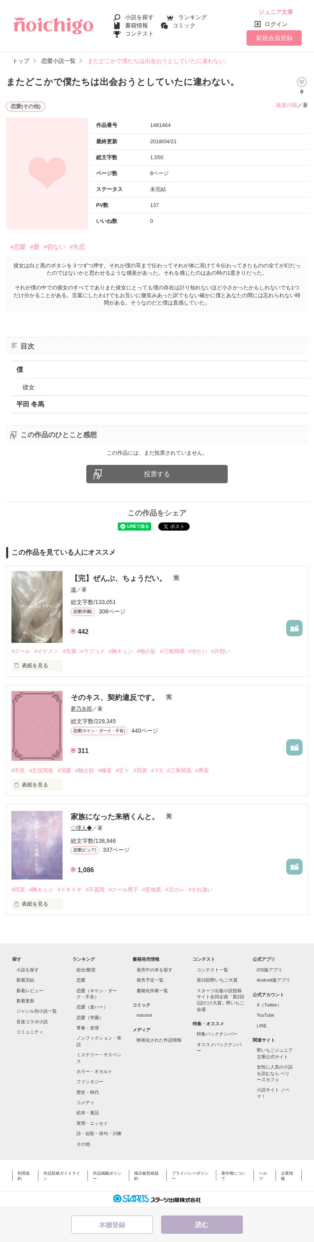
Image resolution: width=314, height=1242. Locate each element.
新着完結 (25, 980)
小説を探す (139, 17)
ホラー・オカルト (94, 1071)
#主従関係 (41, 770)
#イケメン (46, 651)
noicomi (144, 1015)
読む (202, 1224)
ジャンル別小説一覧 (36, 1011)
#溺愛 (64, 770)
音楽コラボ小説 (32, 1021)
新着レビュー (29, 990)
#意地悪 (151, 890)
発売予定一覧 (150, 980)
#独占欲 (146, 651)
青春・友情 (87, 1027)
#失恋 (77, 246)
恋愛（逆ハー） (92, 1006)
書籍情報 (136, 25)
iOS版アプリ (269, 969)
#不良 (18, 770)
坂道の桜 (286, 105)
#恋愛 (18, 246)
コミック (184, 25)
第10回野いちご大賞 (217, 980)
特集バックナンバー (217, 1033)
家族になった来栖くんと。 (116, 817)
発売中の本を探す (155, 969)
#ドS (157, 770)
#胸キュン (121, 651)
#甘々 (122, 770)
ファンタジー (89, 1081)
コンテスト (139, 33)
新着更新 (25, 1000)
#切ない (54, 246)
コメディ (85, 1102)
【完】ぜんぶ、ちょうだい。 (119, 578)
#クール (20, 651)
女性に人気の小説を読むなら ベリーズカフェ (275, 1073)
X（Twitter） (269, 1004)
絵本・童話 (87, 1112)
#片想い (220, 651)
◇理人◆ (81, 828)
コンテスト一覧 (212, 969)
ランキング (192, 17)
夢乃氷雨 (81, 709)
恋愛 (80, 980)
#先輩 (69, 651)
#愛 (34, 246)
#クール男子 (123, 890)
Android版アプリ (273, 980)
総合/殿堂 (86, 969)
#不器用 (95, 890)
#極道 (105, 770)
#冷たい (197, 651)
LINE (262, 1025)
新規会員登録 (274, 37)
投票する (157, 474)
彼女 (28, 387)
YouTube (265, 1015)
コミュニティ (29, 1031)
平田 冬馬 (30, 404)
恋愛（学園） (89, 1017)
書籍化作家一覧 (152, 990)
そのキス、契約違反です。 (116, 697)
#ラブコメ (93, 651)
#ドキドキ (69, 890)
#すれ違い (200, 890)
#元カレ (174, 890)
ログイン (276, 24)
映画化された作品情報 (159, 1040)
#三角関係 (172, 651)
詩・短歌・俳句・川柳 (98, 1133)
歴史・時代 (87, 1092)
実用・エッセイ (92, 1123)
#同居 (140, 770)
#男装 (202, 770)
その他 (83, 1144)
